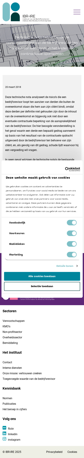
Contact (7, 362)
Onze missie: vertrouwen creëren (22, 373)
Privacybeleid (54, 452)
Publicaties (9, 403)
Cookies (72, 452)
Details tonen (64, 266)
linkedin (12, 434)
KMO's (6, 326)
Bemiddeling (10, 343)
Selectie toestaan (42, 286)
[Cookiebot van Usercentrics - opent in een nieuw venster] (65, 169)
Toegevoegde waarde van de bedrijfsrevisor (29, 378)
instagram (14, 439)
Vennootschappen (14, 321)
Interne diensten (12, 367)
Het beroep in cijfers (15, 409)
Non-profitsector (12, 332)
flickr (11, 428)
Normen (7, 398)
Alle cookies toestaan (42, 276)
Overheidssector (12, 337)
